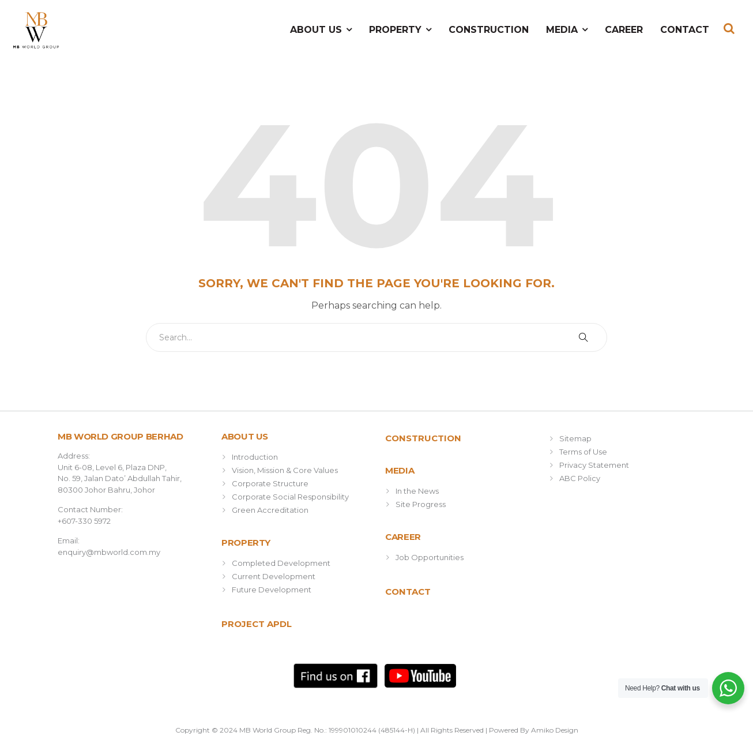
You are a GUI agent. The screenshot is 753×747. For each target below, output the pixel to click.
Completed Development (281, 563)
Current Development (273, 576)
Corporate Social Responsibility (290, 496)
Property (395, 29)
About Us (316, 29)
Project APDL (256, 623)
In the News (417, 491)
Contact (684, 29)
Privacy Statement (594, 465)
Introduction (255, 456)
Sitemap (575, 438)
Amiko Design (554, 730)
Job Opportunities (430, 557)
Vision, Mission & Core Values (285, 470)
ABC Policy (579, 478)
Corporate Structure (270, 483)
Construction (489, 29)
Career (624, 29)
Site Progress (421, 504)
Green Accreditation (270, 510)
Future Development (271, 589)
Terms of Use (583, 451)
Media (562, 29)
